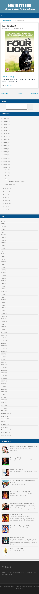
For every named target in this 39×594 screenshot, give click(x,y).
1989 (3, 302)
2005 (3, 348)
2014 (5, 155)
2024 (5, 124)
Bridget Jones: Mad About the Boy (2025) (23, 446)
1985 (3, 292)
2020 (5, 136)
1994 (3, 316)
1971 (3, 254)
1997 (3, 324)
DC (2, 422)
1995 (3, 319)
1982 (3, 283)
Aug (6, 188)
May (6, 198)
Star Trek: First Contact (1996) (20, 492)
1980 (3, 278)
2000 (3, 335)
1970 (3, 251)
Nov (6, 173)
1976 (3, 267)
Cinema (3, 419)
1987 (3, 297)
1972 (3, 256)
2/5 (2, 332)
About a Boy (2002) (16, 469)
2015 (5, 152)
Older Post (34, 93)
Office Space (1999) (16, 548)
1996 (3, 321)
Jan (6, 210)
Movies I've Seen (13, 587)
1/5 (2, 226)
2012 (5, 161)
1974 (3, 262)
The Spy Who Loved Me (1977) (15, 181)
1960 (3, 235)
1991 (3, 308)
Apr (6, 201)
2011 (5, 164)
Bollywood (4, 416)
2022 (5, 130)
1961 (3, 237)
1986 (3, 294)
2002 (3, 340)
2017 (5, 146)
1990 (3, 305)
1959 (3, 232)
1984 (3, 289)
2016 (5, 149)
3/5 (2, 405)
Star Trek (4, 432)
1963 (3, 243)
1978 (3, 273)
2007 (3, 354)
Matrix (3, 427)
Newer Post (4, 93)
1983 (3, 286)
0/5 (2, 221)
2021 (5, 134)
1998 (3, 327)
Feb (6, 207)
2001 (3, 338)
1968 (3, 248)
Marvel (3, 424)
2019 (5, 140)
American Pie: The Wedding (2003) (22, 503)
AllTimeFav (5, 413)
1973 (3, 259)
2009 (3, 359)
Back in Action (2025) (17, 537)
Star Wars (4, 435)
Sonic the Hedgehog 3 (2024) (20, 526)
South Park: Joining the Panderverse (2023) (22, 481)
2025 (5, 121)
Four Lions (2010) (9, 26)
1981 (3, 281)
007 (2, 224)
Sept (6, 179)
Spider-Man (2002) (16, 514)
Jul (6, 191)
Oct (6, 176)
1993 (3, 313)
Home (3, 20)
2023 (5, 127)
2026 (5, 118)
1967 (3, 245)
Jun (6, 194)
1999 (3, 329)
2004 (3, 346)
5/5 (2, 411)
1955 (3, 229)
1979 (3, 275)
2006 (3, 351)
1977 (3, 270)
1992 (3, 310)
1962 (3, 240)
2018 (5, 143)
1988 (3, 300)
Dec (6, 170)
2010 (7, 20)
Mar (6, 204)
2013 (5, 158)
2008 (3, 357)
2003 (3, 343)
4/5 (11, 20)
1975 (3, 264)
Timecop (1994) (15, 458)
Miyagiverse (5, 430)
